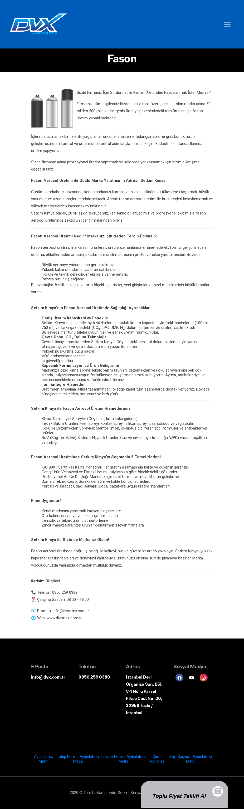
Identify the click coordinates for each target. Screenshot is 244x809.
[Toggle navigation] (227, 24)
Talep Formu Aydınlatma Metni (78, 759)
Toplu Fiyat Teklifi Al (179, 796)
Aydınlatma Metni (43, 759)
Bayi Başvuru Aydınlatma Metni (190, 759)
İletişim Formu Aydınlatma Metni (123, 759)
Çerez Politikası (157, 759)
